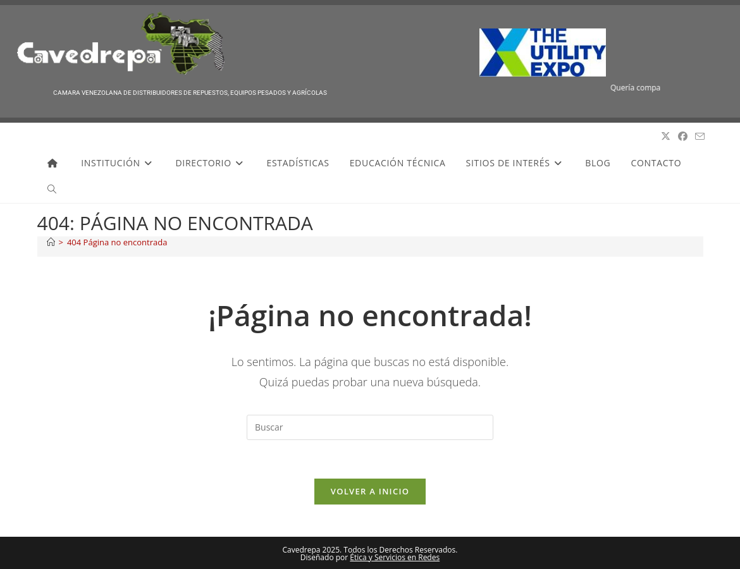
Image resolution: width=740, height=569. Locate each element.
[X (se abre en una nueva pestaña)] (665, 136)
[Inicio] (51, 242)
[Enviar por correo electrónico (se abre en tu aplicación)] (699, 136)
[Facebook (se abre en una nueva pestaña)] (682, 136)
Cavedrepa (65, 136)
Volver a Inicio (370, 491)
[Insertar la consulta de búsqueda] (370, 427)
